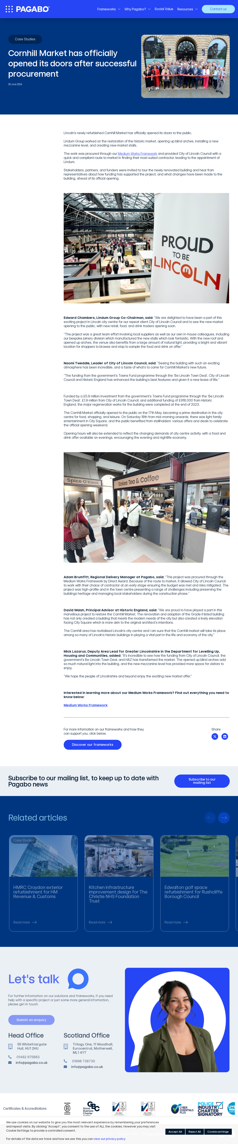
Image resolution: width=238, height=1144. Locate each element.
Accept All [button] (175, 1131)
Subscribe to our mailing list (207, 781)
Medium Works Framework (137, 154)
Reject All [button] (195, 1131)
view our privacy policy (109, 1139)
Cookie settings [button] (218, 1131)
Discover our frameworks (94, 745)
